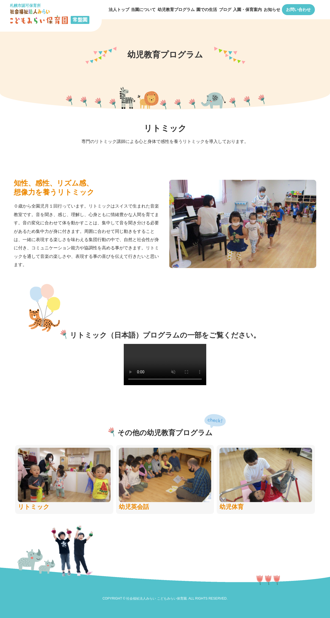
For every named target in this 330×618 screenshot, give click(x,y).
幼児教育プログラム (176, 9)
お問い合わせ (298, 9)
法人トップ (119, 9)
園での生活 (206, 9)
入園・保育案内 (247, 9)
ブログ (225, 9)
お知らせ (272, 9)
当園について (143, 9)
